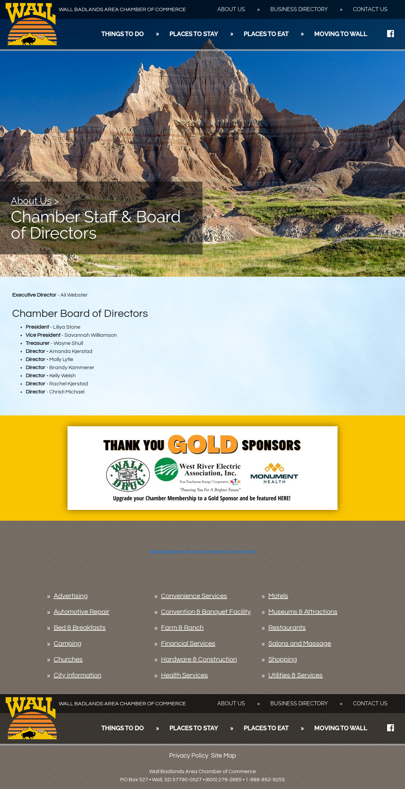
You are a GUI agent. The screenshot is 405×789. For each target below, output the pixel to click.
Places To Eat (266, 33)
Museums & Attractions (303, 611)
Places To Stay (193, 33)
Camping (67, 643)
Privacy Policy (188, 755)
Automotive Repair (81, 611)
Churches (68, 659)
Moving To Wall (340, 33)
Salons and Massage (299, 643)
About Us (231, 9)
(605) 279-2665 (224, 779)
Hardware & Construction (199, 659)
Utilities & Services (295, 675)
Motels (278, 596)
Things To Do (122, 33)
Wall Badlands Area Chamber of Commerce (202, 551)
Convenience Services (194, 596)
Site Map (223, 755)
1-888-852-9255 (265, 779)
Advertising (71, 596)
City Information (77, 675)
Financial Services (188, 643)
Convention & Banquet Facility (206, 611)
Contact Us (370, 9)
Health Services (184, 675)
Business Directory (299, 9)
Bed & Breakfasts (80, 627)
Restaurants (287, 627)
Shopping (282, 659)
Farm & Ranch (182, 627)
